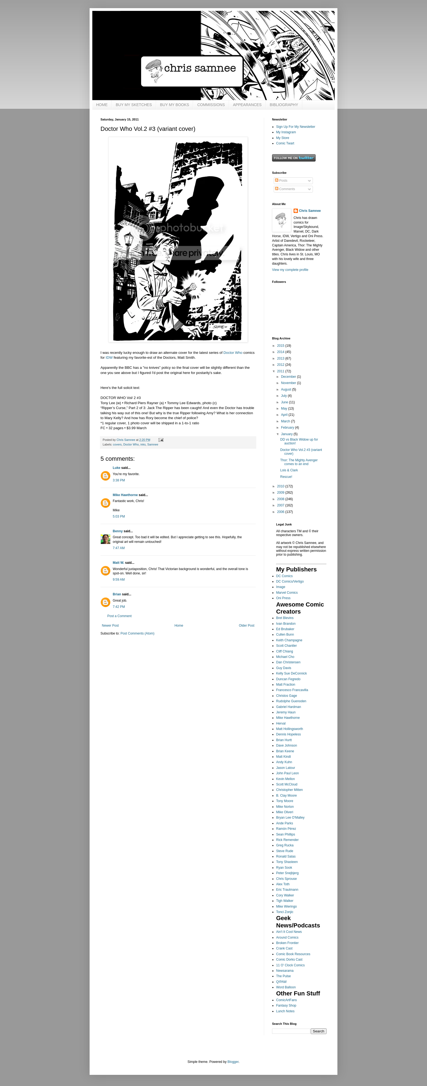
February (288, 427)
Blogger (233, 1062)
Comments (285, 189)
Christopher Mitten (289, 790)
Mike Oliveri (284, 812)
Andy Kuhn (284, 762)
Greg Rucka (285, 845)
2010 (281, 486)
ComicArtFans (286, 1000)
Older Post (246, 625)
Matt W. (118, 563)
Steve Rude (284, 851)
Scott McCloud (286, 784)
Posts (281, 180)
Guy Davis (283, 668)
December (289, 377)
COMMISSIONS (211, 105)
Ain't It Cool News (289, 932)
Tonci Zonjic (284, 912)
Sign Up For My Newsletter (295, 127)
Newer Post (110, 625)
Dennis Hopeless (288, 734)
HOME (102, 105)
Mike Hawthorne (125, 495)
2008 (281, 499)
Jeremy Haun (285, 712)
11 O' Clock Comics (290, 965)
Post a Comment (119, 616)
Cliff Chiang (284, 651)
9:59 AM (119, 579)
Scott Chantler (286, 646)
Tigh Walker (284, 901)
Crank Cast (284, 948)
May (284, 408)
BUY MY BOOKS (174, 105)
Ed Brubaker (285, 629)
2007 (281, 505)
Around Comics (287, 937)
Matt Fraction (285, 684)
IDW (109, 357)
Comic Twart (285, 143)
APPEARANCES (247, 105)
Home (179, 625)
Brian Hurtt (284, 740)
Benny (118, 531)
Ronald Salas (285, 856)
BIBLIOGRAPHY (284, 105)
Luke (116, 468)
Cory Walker (285, 895)
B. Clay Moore (286, 795)
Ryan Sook (284, 868)
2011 (281, 371)
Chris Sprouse (286, 879)
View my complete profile (290, 270)
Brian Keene (285, 751)
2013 (281, 358)
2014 (281, 352)
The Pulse (283, 976)
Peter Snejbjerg (287, 873)
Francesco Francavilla (292, 690)
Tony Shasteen (287, 862)
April (284, 415)
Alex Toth (282, 884)
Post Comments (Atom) (137, 633)
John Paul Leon (287, 773)
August (286, 389)
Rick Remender (287, 840)
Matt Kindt (283, 757)
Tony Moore (284, 801)
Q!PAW (281, 982)
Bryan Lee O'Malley (290, 817)
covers (117, 444)
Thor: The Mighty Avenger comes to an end (299, 462)
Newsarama (285, 971)
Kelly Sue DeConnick (291, 673)
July (284, 396)
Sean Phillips (285, 834)
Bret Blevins (285, 618)
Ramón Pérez (286, 829)
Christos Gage (286, 696)
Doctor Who (233, 353)
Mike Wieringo (286, 906)
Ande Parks (284, 823)
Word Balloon (286, 987)
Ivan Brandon (285, 624)
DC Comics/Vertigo (290, 581)
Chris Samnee (310, 211)
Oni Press (283, 598)
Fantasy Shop (286, 1005)
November (289, 383)
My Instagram (286, 132)
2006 (281, 512)
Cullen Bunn (285, 634)
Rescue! (286, 477)
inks (143, 444)
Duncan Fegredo (288, 679)
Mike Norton (285, 807)
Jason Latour (285, 768)
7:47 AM (119, 548)
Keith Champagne (289, 640)
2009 (281, 492)
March (286, 421)
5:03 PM (119, 516)
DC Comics (284, 576)
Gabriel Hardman (288, 707)
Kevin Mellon (285, 779)
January (287, 434)
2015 (281, 346)
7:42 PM (119, 607)
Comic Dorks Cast (289, 959)
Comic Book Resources (293, 954)
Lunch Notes (285, 1011)
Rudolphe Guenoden (291, 701)
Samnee (152, 444)
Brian (117, 594)
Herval (281, 723)
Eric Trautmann (287, 890)
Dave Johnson (286, 745)
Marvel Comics (287, 593)
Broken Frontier (287, 943)
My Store (282, 138)
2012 (281, 365)
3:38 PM (119, 480)
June (285, 402)
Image (280, 587)
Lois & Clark (289, 470)
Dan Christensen (288, 662)
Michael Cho (285, 657)
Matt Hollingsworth (289, 729)
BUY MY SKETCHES (134, 105)
